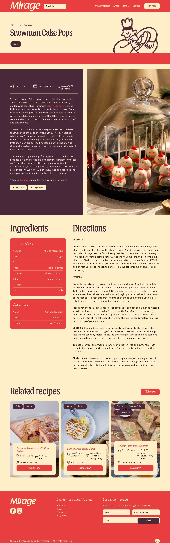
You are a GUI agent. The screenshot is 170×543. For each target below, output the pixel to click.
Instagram (25, 179)
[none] (55, 6)
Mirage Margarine (56, 105)
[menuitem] (55, 6)
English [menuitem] (50, 6)
